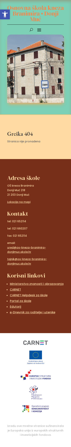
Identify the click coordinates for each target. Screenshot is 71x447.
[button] (5, 14)
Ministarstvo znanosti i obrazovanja (37, 284)
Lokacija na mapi (18, 202)
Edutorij (15, 307)
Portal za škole (20, 301)
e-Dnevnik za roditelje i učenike (32, 312)
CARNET (15, 290)
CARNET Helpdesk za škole (29, 295)
